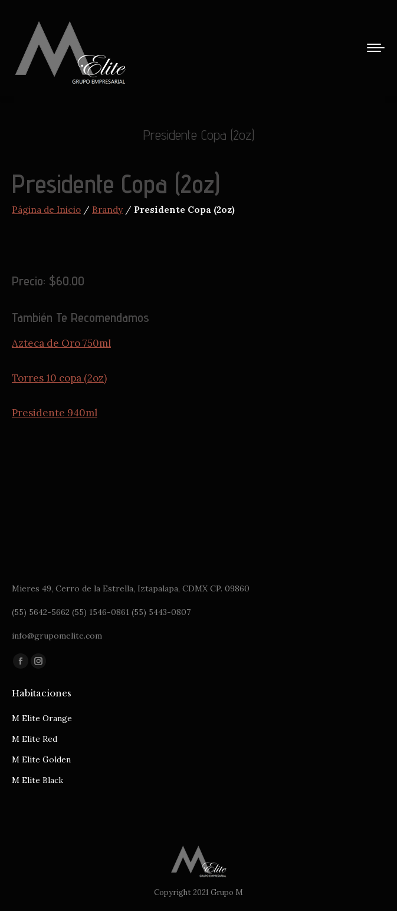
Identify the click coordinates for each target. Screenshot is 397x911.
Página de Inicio (46, 209)
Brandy (107, 209)
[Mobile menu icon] (375, 47)
